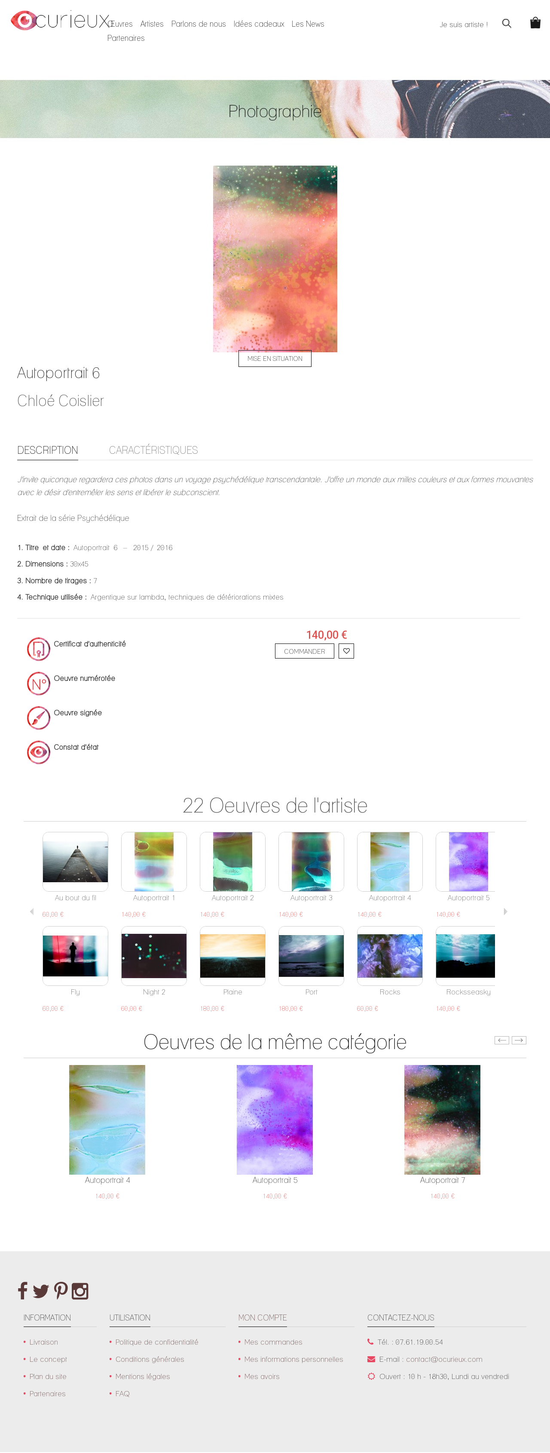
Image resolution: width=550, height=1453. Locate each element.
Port (312, 992)
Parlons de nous (198, 23)
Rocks (390, 992)
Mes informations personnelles (293, 1359)
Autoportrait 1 (154, 898)
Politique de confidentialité (157, 1342)
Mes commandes (273, 1342)
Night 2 (154, 992)
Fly (75, 992)
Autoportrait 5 (469, 898)
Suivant (505, 912)
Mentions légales (143, 1377)
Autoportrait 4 (390, 898)
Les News (308, 23)
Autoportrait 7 (442, 1180)
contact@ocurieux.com (444, 1359)
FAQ (123, 1394)
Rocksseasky (468, 992)
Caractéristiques (160, 450)
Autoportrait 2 (233, 898)
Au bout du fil (75, 898)
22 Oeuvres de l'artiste (275, 806)
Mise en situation (275, 358)
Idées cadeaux (259, 23)
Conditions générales (150, 1359)
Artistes (152, 23)
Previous (32, 912)
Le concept (48, 1359)
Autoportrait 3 (311, 898)
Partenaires (126, 38)
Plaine (232, 992)
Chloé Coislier (60, 400)
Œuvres (120, 23)
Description (49, 450)
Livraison (44, 1342)
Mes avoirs (262, 1377)
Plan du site (48, 1377)
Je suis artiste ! (458, 24)
